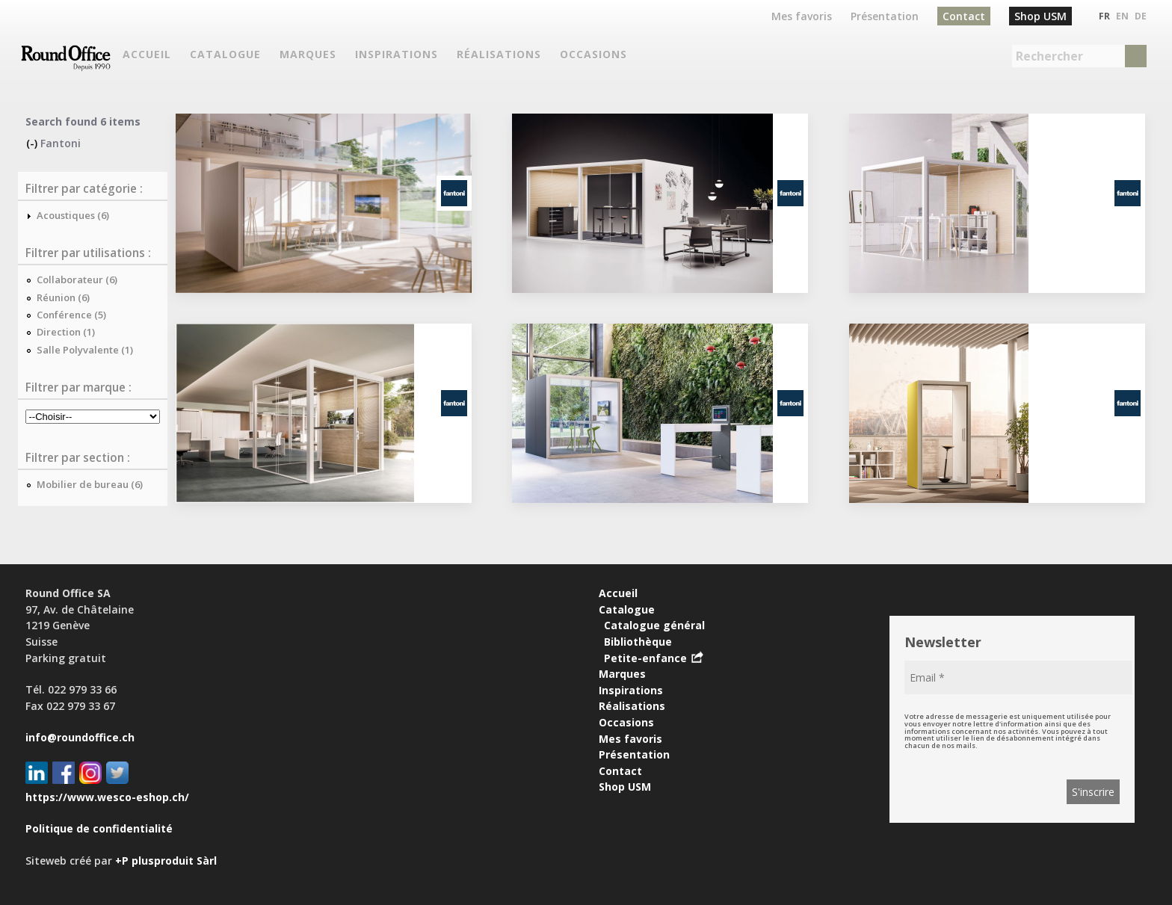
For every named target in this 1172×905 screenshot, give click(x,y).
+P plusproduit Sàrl (166, 860)
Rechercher (1049, 56)
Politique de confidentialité (99, 828)
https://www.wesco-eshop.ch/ (107, 797)
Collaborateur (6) (77, 279)
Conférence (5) (71, 314)
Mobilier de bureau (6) (90, 484)
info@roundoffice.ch (80, 737)
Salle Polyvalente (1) (85, 349)
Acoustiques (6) (73, 215)
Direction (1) (66, 332)
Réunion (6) (63, 297)
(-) (33, 143)
